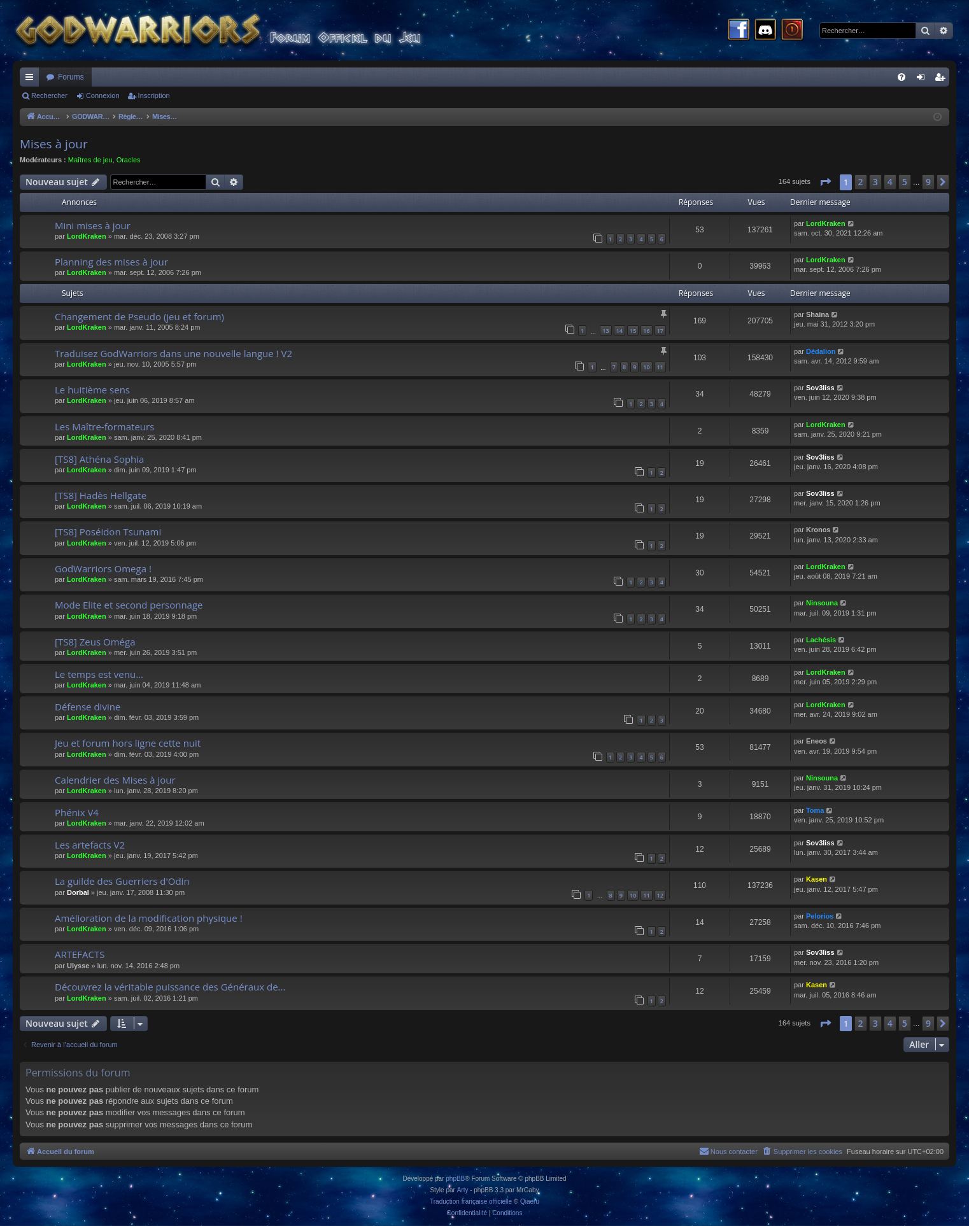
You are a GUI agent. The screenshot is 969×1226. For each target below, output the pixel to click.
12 (660, 895)
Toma (815, 810)
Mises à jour (54, 144)
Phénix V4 (77, 812)
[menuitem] (901, 77)
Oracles (129, 160)
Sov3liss (820, 387)
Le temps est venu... (99, 674)
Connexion (103, 95)
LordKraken (86, 236)
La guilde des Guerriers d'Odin (122, 881)
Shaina (817, 314)
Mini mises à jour (93, 225)
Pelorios (819, 916)
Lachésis (821, 640)
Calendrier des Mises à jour (115, 779)
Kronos (818, 529)
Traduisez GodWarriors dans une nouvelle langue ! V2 (173, 353)
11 (660, 367)
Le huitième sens (92, 389)
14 (619, 331)
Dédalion (820, 351)
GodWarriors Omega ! (103, 568)
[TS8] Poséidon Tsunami (108, 531)
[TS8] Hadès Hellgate (100, 495)
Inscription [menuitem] (942, 80)
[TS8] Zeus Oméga (95, 641)
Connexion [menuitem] (923, 80)
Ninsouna (822, 603)
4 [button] (890, 182)
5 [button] (904, 182)
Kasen (816, 879)
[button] (825, 182)
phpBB (455, 1178)
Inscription (154, 95)
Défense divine (87, 706)
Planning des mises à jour (111, 261)
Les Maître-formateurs (104, 426)
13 (605, 331)
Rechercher (49, 95)
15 (633, 331)
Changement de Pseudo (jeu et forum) (139, 316)
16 (646, 331)
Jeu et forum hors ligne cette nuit (128, 742)
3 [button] (875, 182)
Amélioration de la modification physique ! (149, 918)
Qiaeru (529, 1201)
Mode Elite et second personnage (129, 604)
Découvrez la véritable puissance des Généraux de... (170, 986)
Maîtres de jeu (90, 160)
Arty (463, 1190)
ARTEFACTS (80, 954)
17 (660, 331)
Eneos (816, 741)
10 (646, 367)
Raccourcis (32, 80)
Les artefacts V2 (90, 844)
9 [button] (928, 182)
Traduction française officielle (471, 1201)
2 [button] (860, 182)
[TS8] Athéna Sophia (99, 459)
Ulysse (78, 965)
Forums (71, 77)
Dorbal (78, 892)
